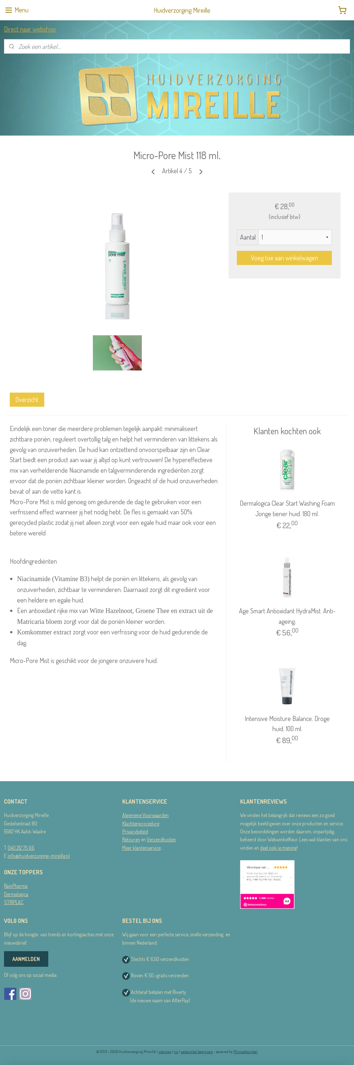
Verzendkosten (161, 839)
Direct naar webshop (30, 29)
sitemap (165, 1051)
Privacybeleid (135, 831)
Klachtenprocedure (140, 823)
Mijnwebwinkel (246, 1051)
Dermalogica (16, 894)
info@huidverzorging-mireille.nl (39, 856)
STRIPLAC (14, 902)
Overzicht (27, 399)
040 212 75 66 (21, 848)
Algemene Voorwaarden (145, 815)
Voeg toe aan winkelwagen (284, 258)
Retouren (131, 839)
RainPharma (16, 886)
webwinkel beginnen (197, 1051)
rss (176, 1051)
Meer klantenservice (141, 848)
